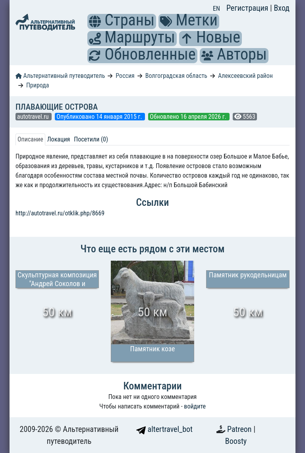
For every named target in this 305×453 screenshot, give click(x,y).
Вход (282, 8)
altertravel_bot (164, 429)
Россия (125, 75)
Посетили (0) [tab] (91, 139)
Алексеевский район (245, 75)
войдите (195, 406)
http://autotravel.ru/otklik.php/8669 (59, 213)
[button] (95, 21)
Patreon (240, 429)
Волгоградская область (176, 75)
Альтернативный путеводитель (60, 75)
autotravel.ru (33, 116)
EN (216, 8)
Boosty (236, 441)
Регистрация (248, 8)
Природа (37, 85)
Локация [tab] (58, 139)
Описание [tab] (30, 139)
